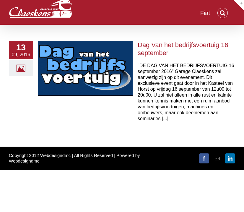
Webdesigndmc (24, 160)
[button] (222, 12)
